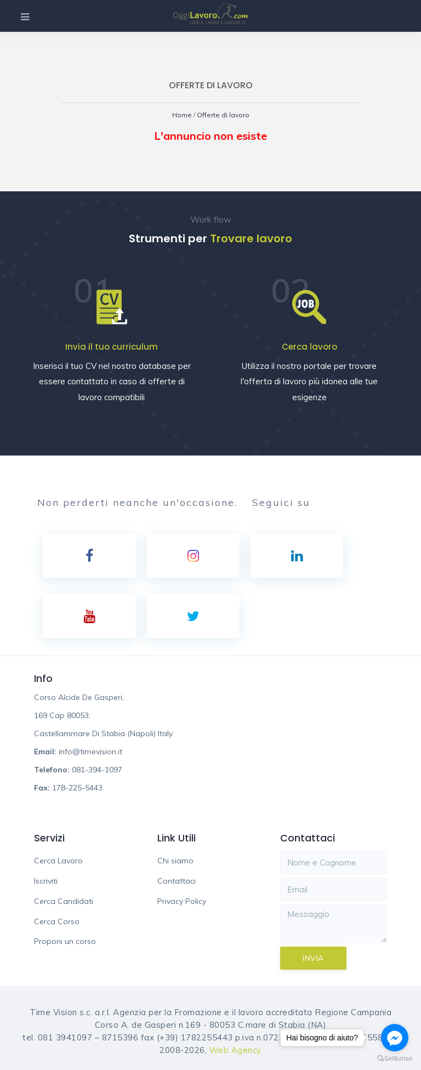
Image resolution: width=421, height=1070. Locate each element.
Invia (313, 958)
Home (183, 115)
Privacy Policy (181, 901)
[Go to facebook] (394, 1037)
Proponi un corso (65, 941)
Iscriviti (46, 881)
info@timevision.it (90, 751)
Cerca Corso (56, 921)
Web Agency (235, 1050)
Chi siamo (175, 861)
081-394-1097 (97, 770)
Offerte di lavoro (223, 115)
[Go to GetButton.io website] (394, 1058)
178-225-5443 (77, 788)
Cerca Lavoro (58, 861)
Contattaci (176, 881)
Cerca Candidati (63, 901)
